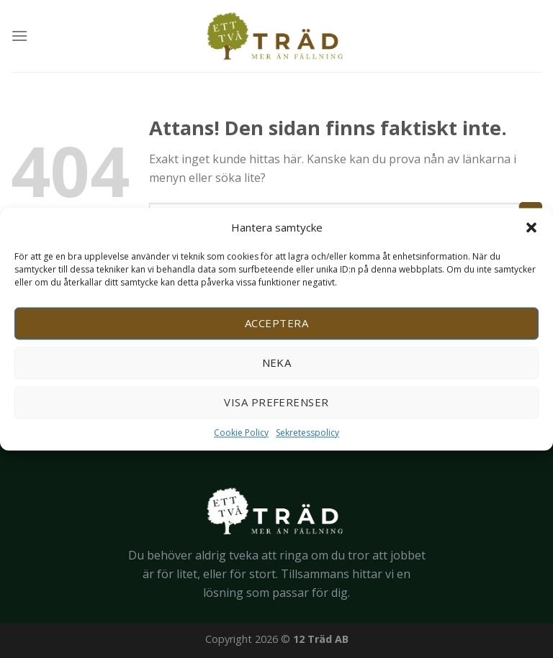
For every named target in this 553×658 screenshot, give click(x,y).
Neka (277, 362)
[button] (531, 227)
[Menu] (19, 35)
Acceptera (276, 323)
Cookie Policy (241, 432)
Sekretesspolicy (307, 432)
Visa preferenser (276, 402)
